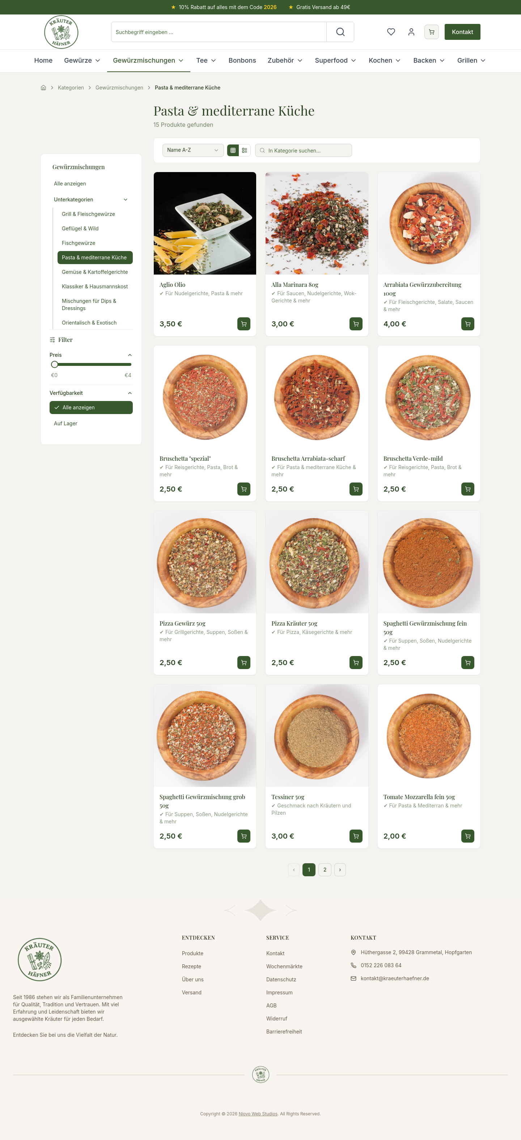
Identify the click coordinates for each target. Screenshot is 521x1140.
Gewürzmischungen (149, 60)
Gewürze (82, 60)
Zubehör (286, 60)
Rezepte (192, 966)
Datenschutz (281, 979)
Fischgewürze (79, 243)
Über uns (193, 979)
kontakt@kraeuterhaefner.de (395, 978)
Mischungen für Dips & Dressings (89, 304)
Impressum (279, 992)
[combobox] (195, 150)
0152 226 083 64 (381, 965)
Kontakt (462, 32)
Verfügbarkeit (91, 393)
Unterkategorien (91, 199)
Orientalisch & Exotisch (89, 323)
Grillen (472, 60)
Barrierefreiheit (284, 1031)
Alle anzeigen (70, 183)
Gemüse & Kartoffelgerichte (95, 272)
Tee (206, 60)
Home (43, 60)
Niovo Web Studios (258, 1113)
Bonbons (242, 60)
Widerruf (276, 1018)
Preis (91, 355)
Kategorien (71, 87)
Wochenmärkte (284, 966)
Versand (192, 992)
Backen (429, 60)
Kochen (385, 60)
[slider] (54, 364)
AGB (271, 1005)
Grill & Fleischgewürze (88, 214)
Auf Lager (65, 423)
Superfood (336, 60)
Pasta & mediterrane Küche (94, 257)
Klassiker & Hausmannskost (95, 286)
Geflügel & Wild (80, 228)
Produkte (193, 953)
